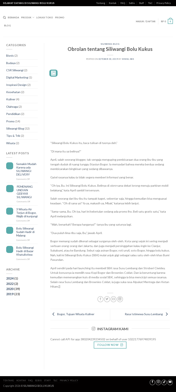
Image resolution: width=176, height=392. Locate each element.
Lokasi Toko (44, 17)
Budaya (11, 63)
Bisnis (10, 55)
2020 (10, 289)
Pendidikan (13, 114)
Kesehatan (13, 92)
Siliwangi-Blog (15, 128)
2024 (10, 278)
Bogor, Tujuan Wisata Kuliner (72, 314)
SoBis (132, 3)
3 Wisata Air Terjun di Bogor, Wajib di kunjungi (27, 213)
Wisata (10, 143)
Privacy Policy (163, 3)
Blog (7, 25)
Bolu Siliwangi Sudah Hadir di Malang (25, 232)
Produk (27, 17)
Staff (141, 3)
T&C (150, 3)
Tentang (100, 3)
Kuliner (10, 99)
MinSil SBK (128, 59)
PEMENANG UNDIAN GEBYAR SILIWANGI (25, 192)
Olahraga (12, 106)
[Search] (4, 17)
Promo (59, 17)
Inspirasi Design (16, 85)
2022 (10, 284)
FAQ (122, 3)
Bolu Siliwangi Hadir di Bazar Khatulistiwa (25, 251)
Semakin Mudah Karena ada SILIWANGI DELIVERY (26, 169)
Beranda (13, 17)
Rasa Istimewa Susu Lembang (147, 314)
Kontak (112, 3)
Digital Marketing (17, 77)
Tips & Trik (13, 135)
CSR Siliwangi (14, 70)
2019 (10, 294)
